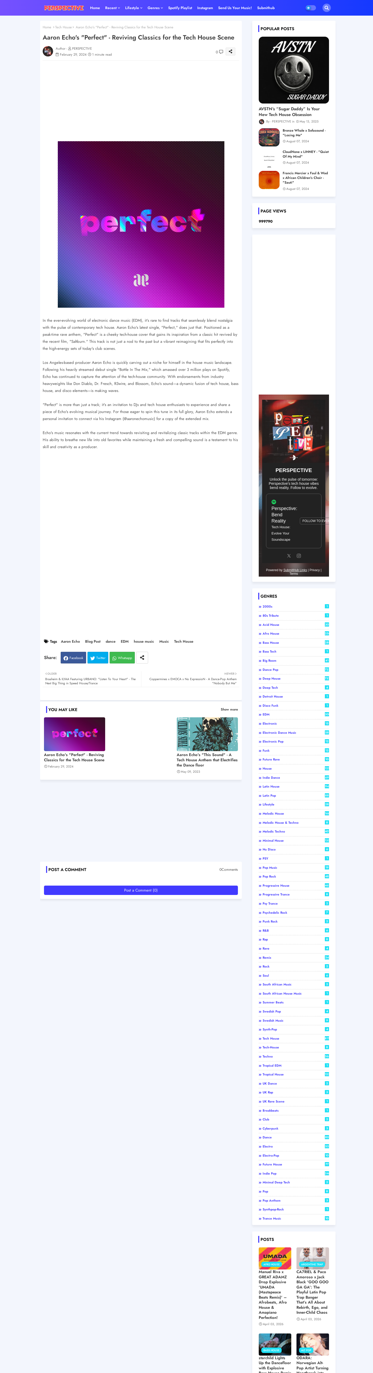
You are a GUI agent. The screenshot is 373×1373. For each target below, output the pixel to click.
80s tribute (296, 615)
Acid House (296, 624)
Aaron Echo (70, 641)
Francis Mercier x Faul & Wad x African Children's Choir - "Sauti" (305, 178)
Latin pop (296, 795)
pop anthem (296, 1200)
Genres (154, 7)
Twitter (100, 657)
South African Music (296, 984)
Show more (229, 709)
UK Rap (296, 1092)
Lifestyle (132, 7)
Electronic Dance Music (296, 732)
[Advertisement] (146, 101)
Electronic (296, 723)
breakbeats (296, 1110)
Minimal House (296, 840)
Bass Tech (296, 651)
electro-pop (296, 1155)
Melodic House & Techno (296, 822)
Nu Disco (296, 849)
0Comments (228, 869)
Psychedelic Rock (296, 912)
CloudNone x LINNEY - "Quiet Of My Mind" (306, 154)
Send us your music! (235, 7)
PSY (296, 858)
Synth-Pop (296, 1029)
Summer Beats (296, 1002)
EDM (125, 641)
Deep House (296, 678)
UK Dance (296, 1083)
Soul (296, 975)
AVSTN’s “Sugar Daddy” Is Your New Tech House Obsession (289, 112)
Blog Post (92, 641)
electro (296, 1146)
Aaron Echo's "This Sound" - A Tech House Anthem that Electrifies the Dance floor (207, 760)
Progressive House (296, 885)
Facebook (76, 657)
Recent (111, 7)
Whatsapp (125, 657)
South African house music (296, 993)
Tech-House (296, 1047)
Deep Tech (296, 687)
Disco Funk (296, 705)
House (296, 768)
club (296, 1119)
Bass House (296, 642)
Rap (296, 939)
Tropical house (296, 1074)
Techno (296, 1056)
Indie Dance (296, 777)
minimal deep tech (296, 1182)
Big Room (296, 660)
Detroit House (296, 696)
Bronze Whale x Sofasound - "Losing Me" (304, 133)
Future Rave (296, 759)
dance (111, 641)
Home (95, 7)
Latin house (296, 786)
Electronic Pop (296, 741)
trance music (296, 1218)
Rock (296, 966)
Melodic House (296, 813)
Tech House (63, 27)
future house (296, 1164)
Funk (296, 750)
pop (296, 1191)
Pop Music (296, 867)
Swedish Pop (296, 1011)
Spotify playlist (180, 7)
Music (164, 641)
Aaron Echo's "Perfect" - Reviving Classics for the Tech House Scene (74, 757)
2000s (296, 606)
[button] (327, 8)
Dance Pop (296, 669)
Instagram (205, 7)
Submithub (266, 7)
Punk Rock (296, 921)
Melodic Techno (296, 831)
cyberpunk (296, 1128)
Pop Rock (296, 876)
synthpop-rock (296, 1209)
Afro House (296, 633)
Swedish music (296, 1020)
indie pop (296, 1173)
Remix (296, 957)
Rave (296, 948)
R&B (296, 930)
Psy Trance (296, 903)
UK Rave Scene (296, 1101)
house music (144, 641)
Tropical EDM (296, 1065)
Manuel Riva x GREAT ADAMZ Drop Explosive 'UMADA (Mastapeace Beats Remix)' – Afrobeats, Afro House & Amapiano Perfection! (273, 1294)
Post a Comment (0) (141, 890)
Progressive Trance (296, 894)
